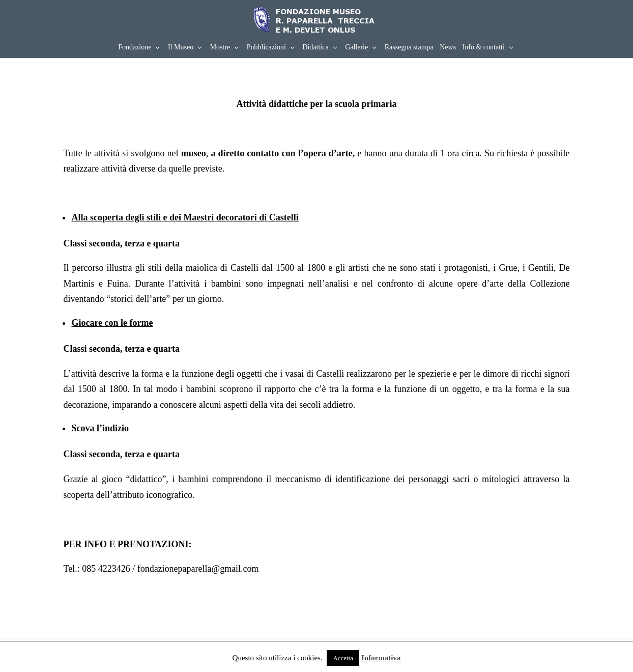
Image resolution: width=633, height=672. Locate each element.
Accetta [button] (343, 658)
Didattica (315, 47)
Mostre (220, 47)
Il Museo (180, 47)
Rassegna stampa (409, 47)
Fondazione (134, 47)
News (448, 47)
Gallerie (356, 47)
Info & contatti (484, 47)
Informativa (381, 658)
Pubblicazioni (266, 47)
